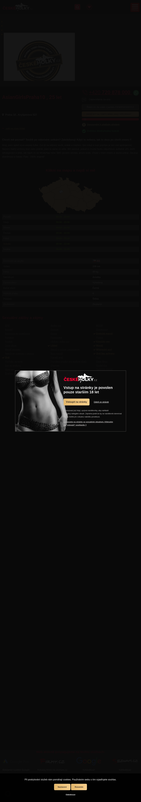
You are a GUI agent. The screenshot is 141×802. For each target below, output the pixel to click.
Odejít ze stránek (101, 402)
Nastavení (62, 787)
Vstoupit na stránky (76, 402)
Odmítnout (70, 795)
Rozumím (79, 787)
